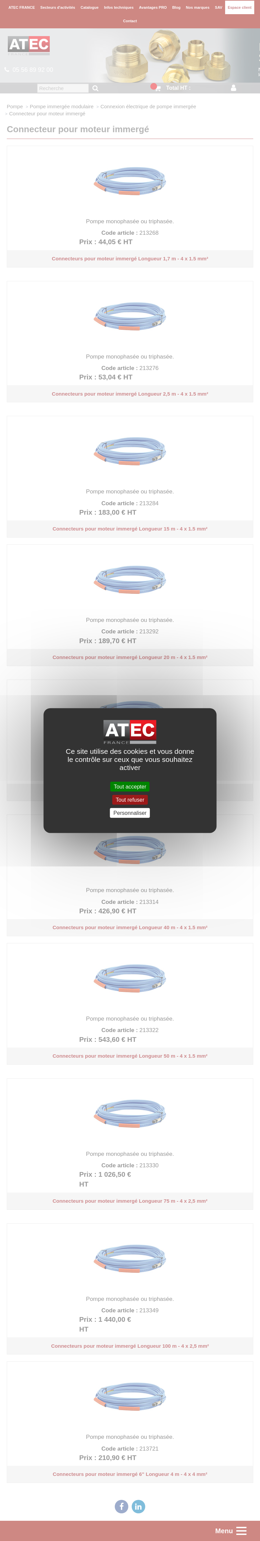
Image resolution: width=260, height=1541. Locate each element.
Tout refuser (130, 799)
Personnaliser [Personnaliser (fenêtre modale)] (130, 813)
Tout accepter (130, 786)
